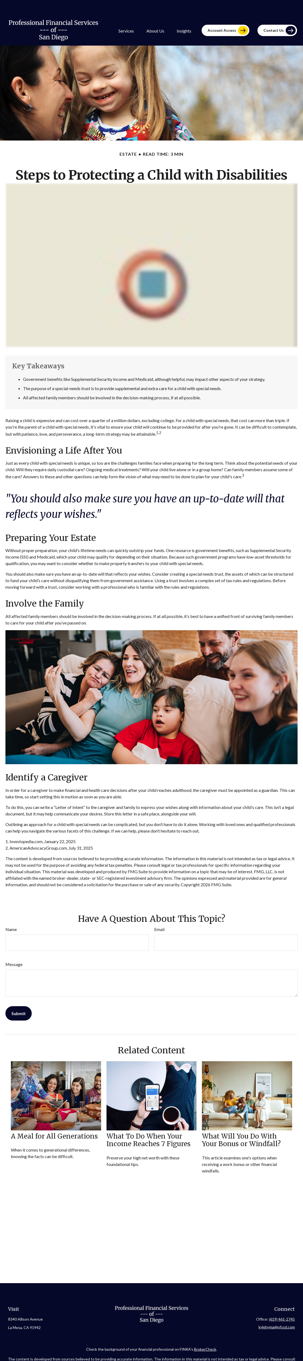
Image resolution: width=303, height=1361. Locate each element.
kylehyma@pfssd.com (277, 1311)
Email (159, 913)
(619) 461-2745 (282, 1303)
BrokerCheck (205, 1333)
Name (11, 913)
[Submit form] (18, 998)
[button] (126, 15)
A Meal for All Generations (54, 1121)
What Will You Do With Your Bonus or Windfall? (241, 1125)
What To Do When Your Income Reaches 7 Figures (149, 1125)
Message (13, 948)
